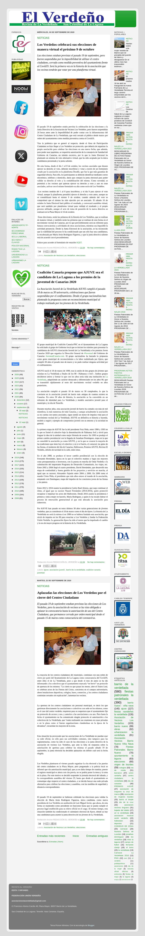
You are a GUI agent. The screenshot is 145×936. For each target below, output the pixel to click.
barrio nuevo (121, 726)
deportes (118, 823)
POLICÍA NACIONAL (20, 246)
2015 (17, 472)
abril (19, 442)
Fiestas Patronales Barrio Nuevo (123, 749)
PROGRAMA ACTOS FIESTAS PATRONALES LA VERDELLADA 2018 (123, 374)
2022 (17, 389)
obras (117, 729)
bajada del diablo (121, 810)
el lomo (129, 847)
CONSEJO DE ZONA (123, 826)
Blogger (91, 925)
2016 (17, 469)
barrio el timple (126, 799)
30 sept (22, 411)
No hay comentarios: (96, 248)
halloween (118, 821)
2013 (17, 480)
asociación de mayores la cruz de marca (123, 791)
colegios (122, 768)
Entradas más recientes (51, 835)
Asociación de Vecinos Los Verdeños (59, 255)
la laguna (126, 877)
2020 (17, 397)
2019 (17, 457)
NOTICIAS (43, 37)
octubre (20, 404)
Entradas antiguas (97, 835)
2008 (17, 498)
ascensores (118, 866)
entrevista (118, 874)
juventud (40, 573)
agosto (20, 427)
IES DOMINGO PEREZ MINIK (18, 232)
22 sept (22, 422)
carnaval (123, 829)
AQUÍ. (79, 242)
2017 (17, 465)
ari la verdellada (121, 813)
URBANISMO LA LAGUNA (19, 261)
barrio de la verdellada (75, 570)
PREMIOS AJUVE (123, 786)
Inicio (76, 835)
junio (19, 434)
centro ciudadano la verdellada (123, 778)
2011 (17, 487)
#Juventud (88, 353)
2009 (17, 495)
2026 (17, 374)
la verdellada (123, 850)
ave (125, 858)
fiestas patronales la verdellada (123, 695)
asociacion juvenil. (57, 570)
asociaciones (126, 879)
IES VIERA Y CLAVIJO (17, 241)
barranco (118, 773)
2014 (17, 476)
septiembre (22, 407)
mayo (19, 438)
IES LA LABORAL (19, 237)
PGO (116, 858)
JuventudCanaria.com (55, 356)
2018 (17, 461)
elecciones (80, 255)
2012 (17, 483)
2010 (17, 491)
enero (19, 453)
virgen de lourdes (123, 764)
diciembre (21, 400)
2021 (17, 393)
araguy (116, 879)
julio (19, 431)
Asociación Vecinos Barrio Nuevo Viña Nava (123, 741)
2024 (17, 382)
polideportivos (119, 864)
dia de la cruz (126, 802)
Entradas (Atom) (56, 842)
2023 (17, 386)
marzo (20, 445)
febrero (20, 449)
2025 (17, 378)
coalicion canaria (93, 570)
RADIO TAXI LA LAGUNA (18, 250)
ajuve (46, 570)
